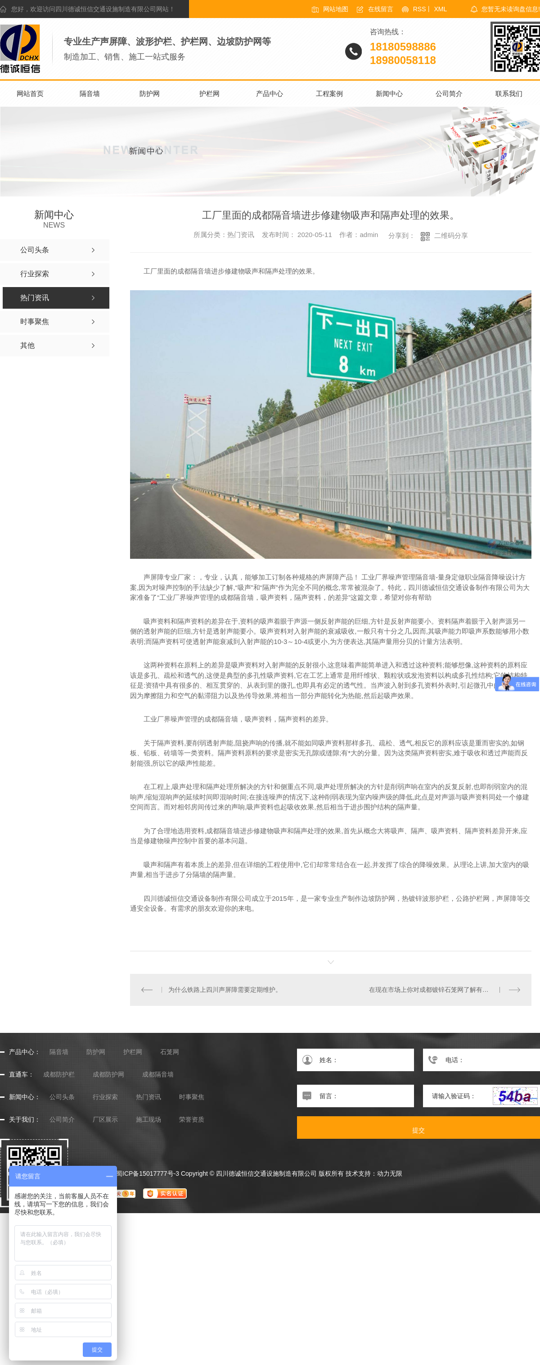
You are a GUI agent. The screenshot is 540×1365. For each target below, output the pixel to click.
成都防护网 (108, 1074)
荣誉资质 (191, 1119)
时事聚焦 (191, 1097)
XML (440, 9)
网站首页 (30, 93)
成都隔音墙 (158, 1074)
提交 (418, 1130)
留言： (355, 1096)
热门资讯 (148, 1097)
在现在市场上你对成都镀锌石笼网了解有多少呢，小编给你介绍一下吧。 (445, 989)
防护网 (150, 93)
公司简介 (449, 93)
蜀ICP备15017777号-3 (147, 1173)
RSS (419, 9)
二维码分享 (451, 235)
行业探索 (105, 1097)
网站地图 (335, 9)
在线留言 (380, 9)
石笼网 (169, 1052)
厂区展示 (105, 1119)
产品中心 (269, 93)
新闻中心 (389, 93)
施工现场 (148, 1119)
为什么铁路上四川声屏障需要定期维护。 (225, 989)
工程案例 (329, 93)
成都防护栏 (59, 1074)
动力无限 (389, 1173)
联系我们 (508, 93)
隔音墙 (90, 93)
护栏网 (209, 93)
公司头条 (62, 1097)
